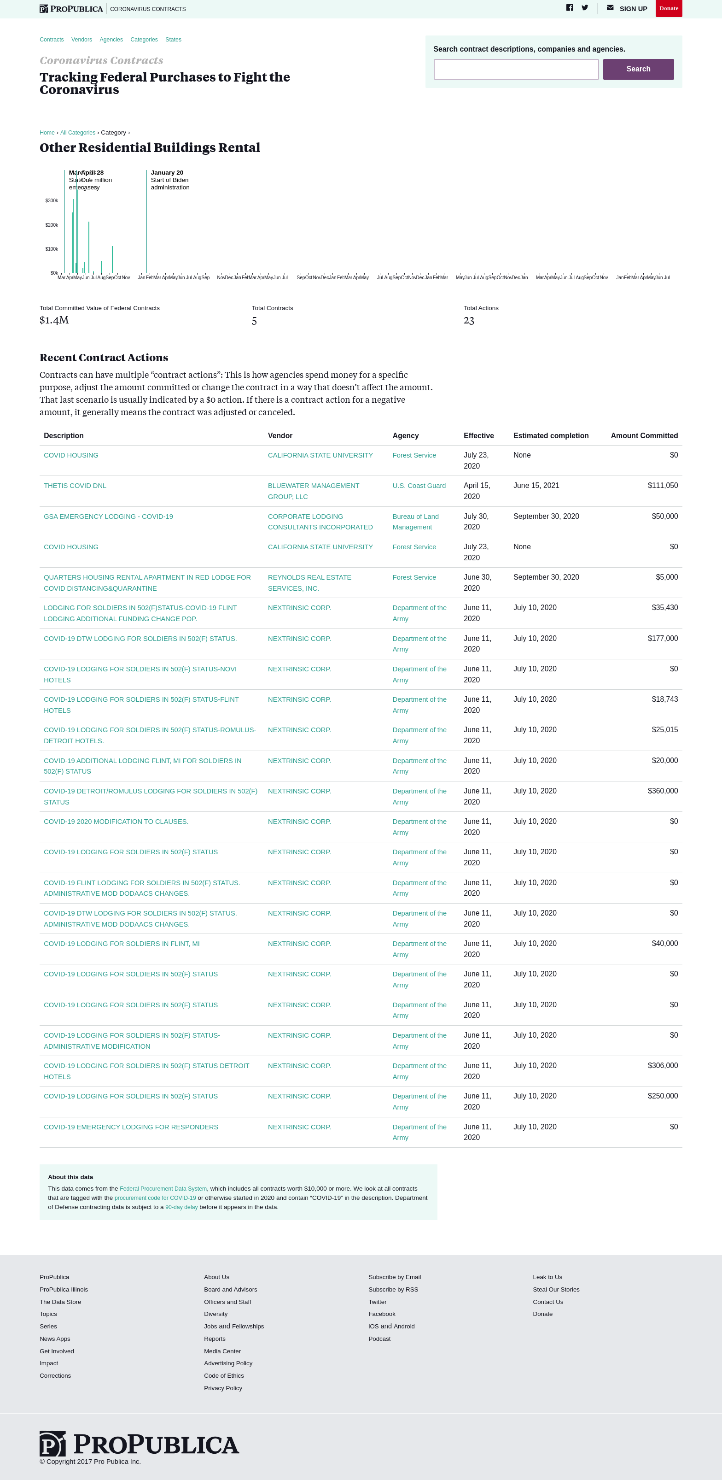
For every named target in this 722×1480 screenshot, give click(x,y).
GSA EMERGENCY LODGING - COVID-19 (113, 518)
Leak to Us (549, 1279)
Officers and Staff (230, 1303)
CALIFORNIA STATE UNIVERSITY (323, 457)
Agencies (118, 41)
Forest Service (415, 457)
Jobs (211, 1328)
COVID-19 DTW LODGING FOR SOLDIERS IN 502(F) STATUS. (147, 640)
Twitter (378, 1303)
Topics (49, 1316)
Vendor (282, 437)
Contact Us (549, 1303)
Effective (482, 437)
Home (48, 134)
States (186, 41)
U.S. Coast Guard (420, 488)
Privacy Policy (225, 1390)
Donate (668, 8)
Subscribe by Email (397, 1279)
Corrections (57, 1377)
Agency (408, 437)
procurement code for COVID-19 (159, 1200)
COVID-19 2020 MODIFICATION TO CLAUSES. (121, 824)
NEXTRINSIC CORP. (301, 610)
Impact (50, 1365)
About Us (218, 1279)
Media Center (224, 1353)
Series (49, 1328)
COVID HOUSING (73, 457)
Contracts (53, 41)
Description (67, 437)
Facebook (383, 1316)
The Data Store (62, 1303)
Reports (215, 1341)
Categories (154, 41)
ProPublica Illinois (66, 1291)
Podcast (380, 1341)
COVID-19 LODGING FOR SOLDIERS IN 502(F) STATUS (137, 854)
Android (405, 1328)
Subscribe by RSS (395, 1291)
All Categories (80, 134)
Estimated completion (554, 437)
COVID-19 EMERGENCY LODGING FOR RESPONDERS (138, 1129)
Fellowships (250, 1328)
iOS (373, 1328)
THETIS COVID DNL (77, 488)
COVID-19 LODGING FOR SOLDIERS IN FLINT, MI (127, 946)
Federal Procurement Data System (167, 1190)
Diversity (217, 1316)
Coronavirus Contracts (155, 9)
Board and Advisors (233, 1291)
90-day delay (217, 1209)
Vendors (86, 41)
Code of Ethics (226, 1377)
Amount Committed (641, 437)
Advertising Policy (230, 1365)
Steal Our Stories (558, 1291)
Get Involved (58, 1353)
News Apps (56, 1341)
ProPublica (56, 1279)
